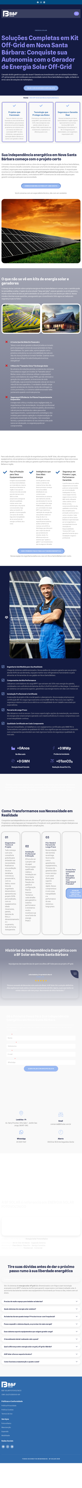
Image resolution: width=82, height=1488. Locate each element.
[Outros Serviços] (58, 1221)
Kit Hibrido (26, 1243)
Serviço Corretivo (38, 1246)
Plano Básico (17, 1246)
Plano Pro (26, 1246)
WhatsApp (10, 1059)
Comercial (38, 1248)
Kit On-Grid (17, 1243)
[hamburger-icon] (76, 14)
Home (25, 98)
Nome (9, 1035)
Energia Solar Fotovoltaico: (37, 1239)
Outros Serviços (64, 1228)
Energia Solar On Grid (13, 1228)
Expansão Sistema (38, 1243)
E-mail (9, 1051)
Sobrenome (11, 1043)
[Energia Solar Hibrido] (32, 1221)
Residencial (28, 1248)
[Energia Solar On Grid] (6, 1221)
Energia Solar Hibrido (39, 1228)
